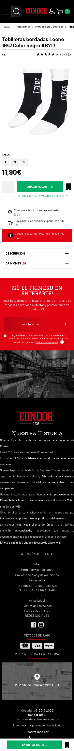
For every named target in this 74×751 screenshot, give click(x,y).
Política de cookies (37, 611)
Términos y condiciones (37, 569)
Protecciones (22, 26)
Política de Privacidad (37, 606)
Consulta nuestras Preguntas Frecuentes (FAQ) (36, 236)
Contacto (37, 564)
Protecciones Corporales (49, 26)
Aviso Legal (37, 600)
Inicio (7, 26)
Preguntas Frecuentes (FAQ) (37, 585)
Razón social (37, 580)
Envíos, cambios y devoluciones (37, 575)
